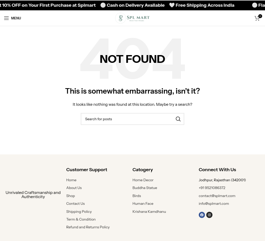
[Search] (132, 119)
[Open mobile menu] (12, 18)
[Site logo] (132, 18)
